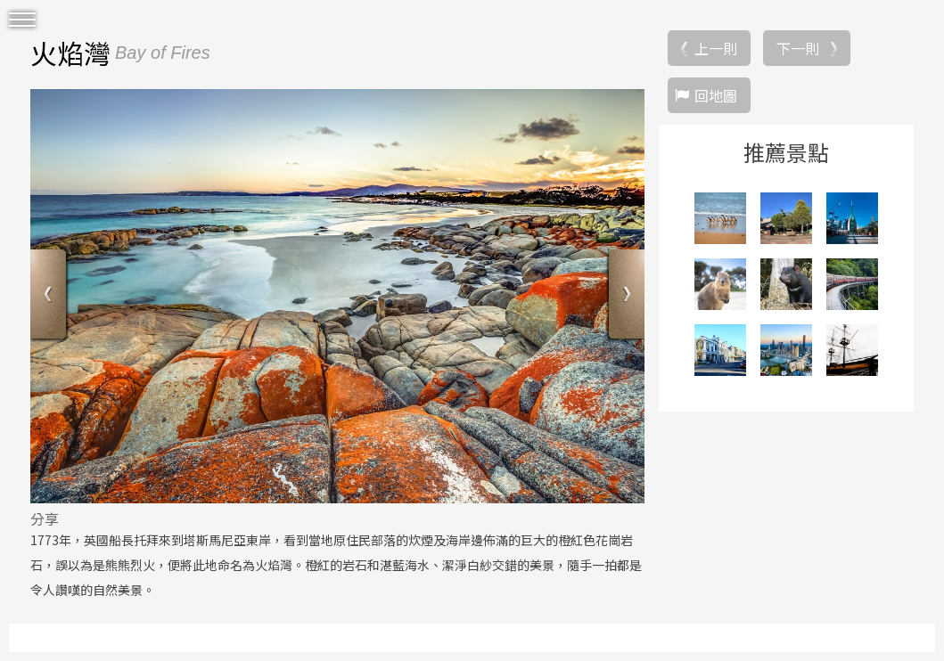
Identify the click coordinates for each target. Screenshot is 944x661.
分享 (44, 518)
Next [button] (624, 296)
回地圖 (715, 95)
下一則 (797, 48)
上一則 (715, 48)
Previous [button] (50, 296)
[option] (337, 296)
